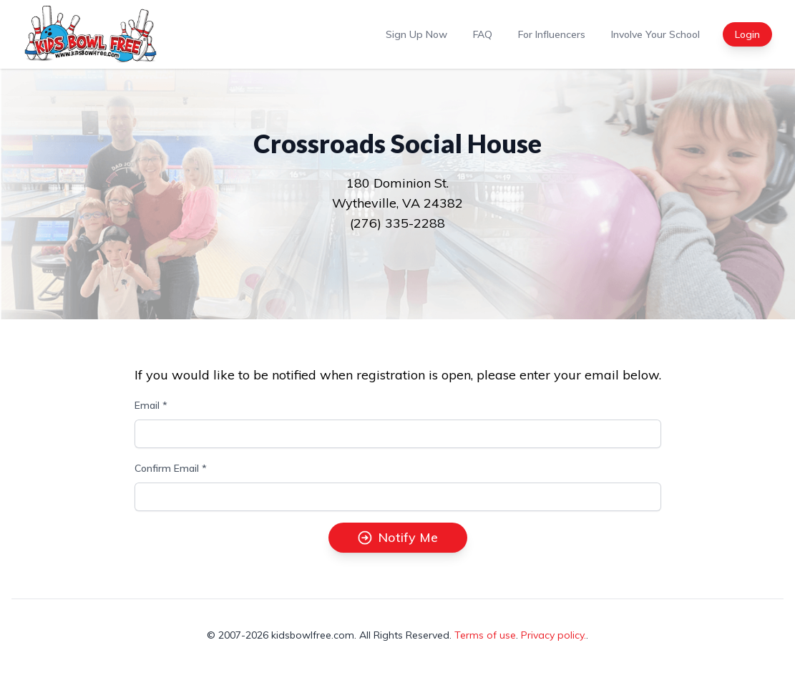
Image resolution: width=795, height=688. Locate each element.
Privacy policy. (553, 635)
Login (747, 34)
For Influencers (551, 34)
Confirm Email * (171, 468)
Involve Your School (655, 34)
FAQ (482, 34)
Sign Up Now (416, 34)
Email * (151, 405)
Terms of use (485, 635)
